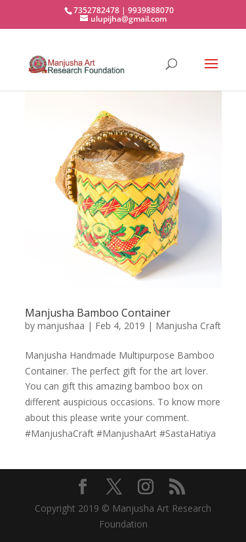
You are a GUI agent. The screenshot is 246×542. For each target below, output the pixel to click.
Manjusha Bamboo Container (98, 312)
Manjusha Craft (188, 325)
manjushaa (61, 325)
